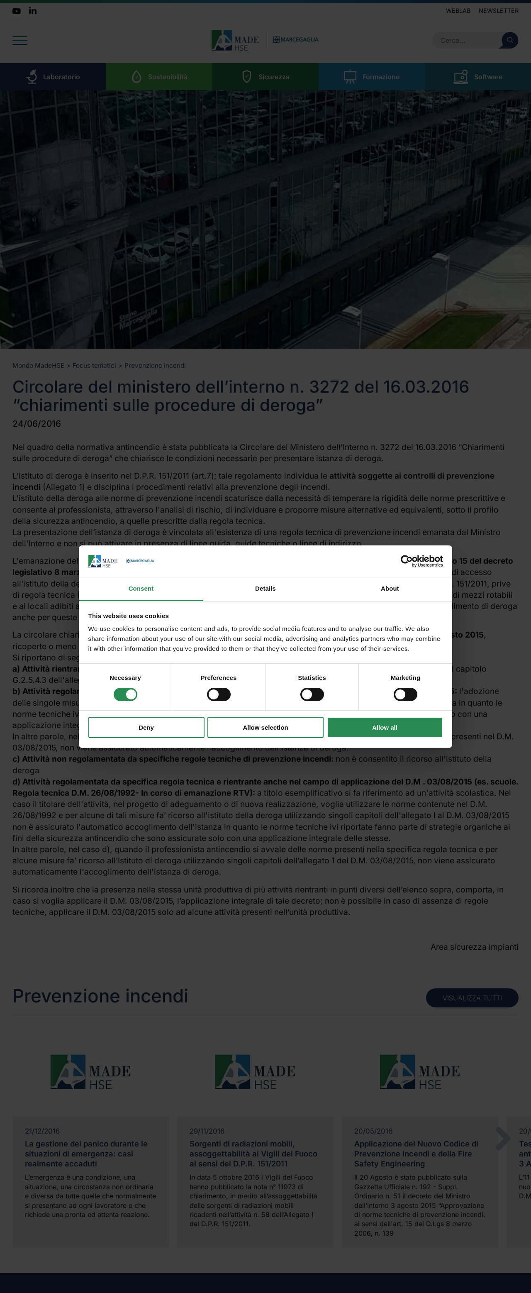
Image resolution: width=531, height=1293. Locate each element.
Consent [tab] (141, 588)
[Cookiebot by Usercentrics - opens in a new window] (406, 561)
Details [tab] (265, 588)
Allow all (384, 727)
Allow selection (265, 727)
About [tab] (390, 588)
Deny (146, 727)
